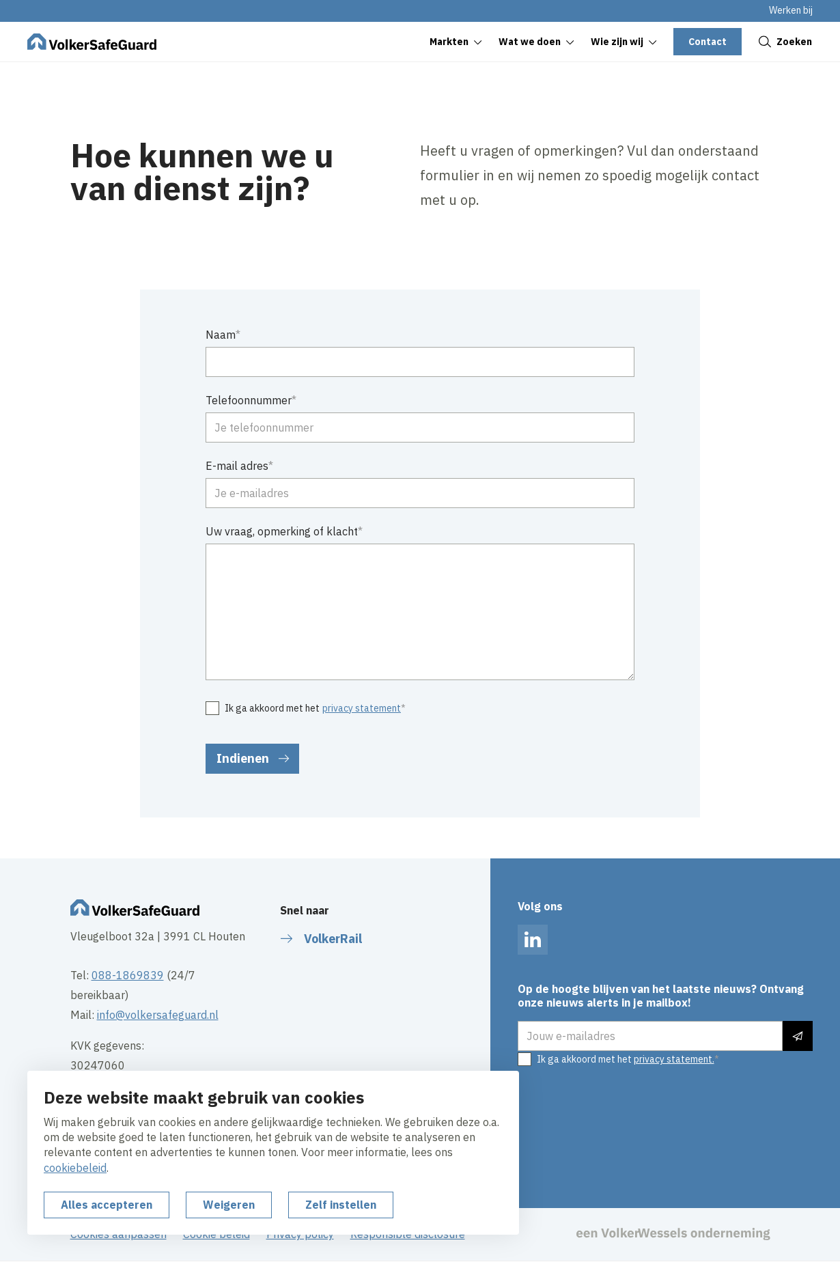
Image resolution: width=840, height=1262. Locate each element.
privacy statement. (674, 1059)
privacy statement (361, 708)
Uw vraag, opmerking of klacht (282, 531)
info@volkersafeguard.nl (158, 1015)
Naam (221, 334)
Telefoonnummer (249, 400)
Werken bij (791, 10)
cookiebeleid (75, 1168)
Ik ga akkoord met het (313, 709)
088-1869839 (128, 975)
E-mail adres (237, 466)
